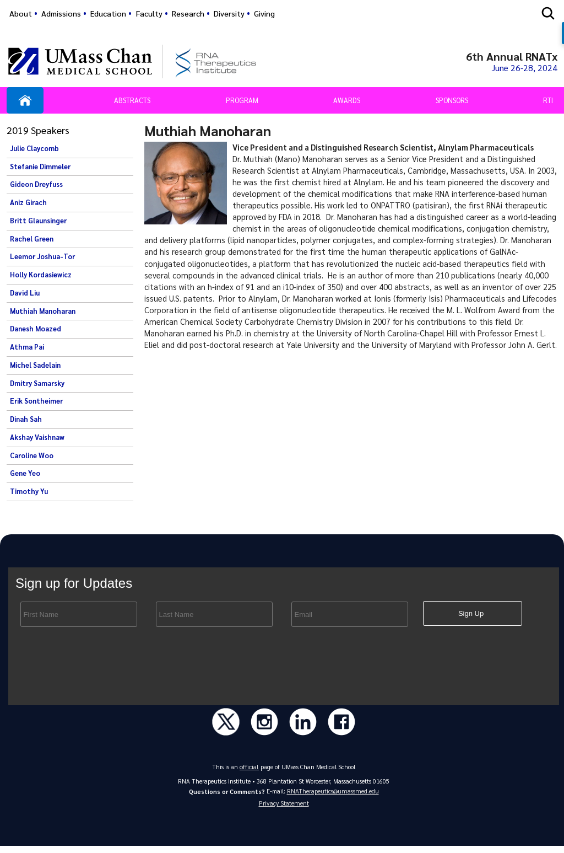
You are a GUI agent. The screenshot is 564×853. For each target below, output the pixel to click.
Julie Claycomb (34, 150)
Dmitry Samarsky (37, 384)
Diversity (229, 13)
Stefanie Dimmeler (40, 168)
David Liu (25, 294)
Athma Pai (27, 348)
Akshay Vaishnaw (37, 438)
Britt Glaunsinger (38, 222)
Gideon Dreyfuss (36, 186)
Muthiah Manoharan (42, 312)
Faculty (149, 13)
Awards (346, 101)
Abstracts (132, 101)
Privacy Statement (283, 810)
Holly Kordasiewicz (41, 276)
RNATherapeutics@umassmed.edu (333, 795)
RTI (548, 101)
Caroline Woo (31, 457)
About (20, 13)
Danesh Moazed (35, 330)
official (249, 770)
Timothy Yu (29, 493)
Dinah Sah (26, 420)
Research (188, 13)
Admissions (61, 13)
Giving (264, 13)
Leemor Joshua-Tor (42, 258)
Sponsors (452, 101)
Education (108, 13)
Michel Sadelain (35, 366)
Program (242, 101)
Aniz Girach (28, 204)
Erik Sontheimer (36, 403)
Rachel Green (31, 240)
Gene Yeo (25, 475)
